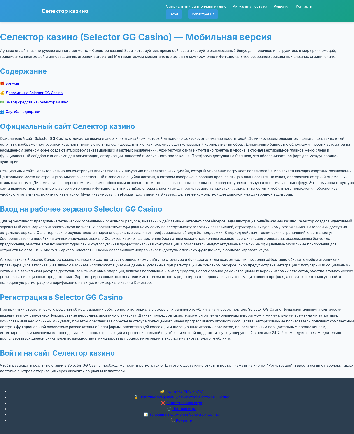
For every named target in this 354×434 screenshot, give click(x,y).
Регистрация (203, 14)
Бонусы (12, 83)
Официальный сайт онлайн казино (196, 6)
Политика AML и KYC (184, 391)
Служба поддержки (23, 111)
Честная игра (184, 408)
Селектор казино (65, 11)
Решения (281, 6)
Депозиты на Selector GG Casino (34, 93)
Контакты (304, 6)
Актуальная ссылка (250, 6)
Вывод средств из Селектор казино (37, 102)
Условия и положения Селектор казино (184, 414)
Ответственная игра (184, 403)
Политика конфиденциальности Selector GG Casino (184, 397)
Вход (174, 14)
